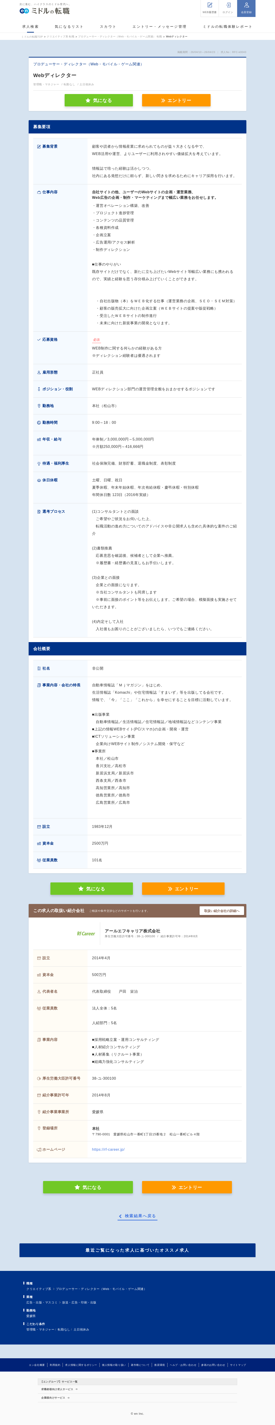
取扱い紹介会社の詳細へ (221, 911)
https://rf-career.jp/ (108, 1149)
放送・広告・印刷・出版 (79, 1302)
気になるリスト (69, 26)
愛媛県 (31, 1316)
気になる (95, 888)
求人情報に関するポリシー (81, 1365)
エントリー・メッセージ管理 (159, 26)
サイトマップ (238, 1365)
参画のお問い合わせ (213, 1365)
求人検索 (30, 26)
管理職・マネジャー (40, 1329)
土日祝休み (81, 1329)
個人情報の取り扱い (114, 1365)
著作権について (140, 1365)
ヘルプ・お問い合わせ (183, 1365)
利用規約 (55, 1365)
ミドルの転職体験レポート (228, 26)
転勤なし (64, 1329)
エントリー (179, 100)
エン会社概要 (37, 1365)
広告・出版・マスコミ (42, 1302)
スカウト (108, 26)
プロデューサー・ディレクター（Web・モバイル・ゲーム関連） (101, 1289)
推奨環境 (159, 1365)
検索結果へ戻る (140, 1216)
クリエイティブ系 (38, 1289)
